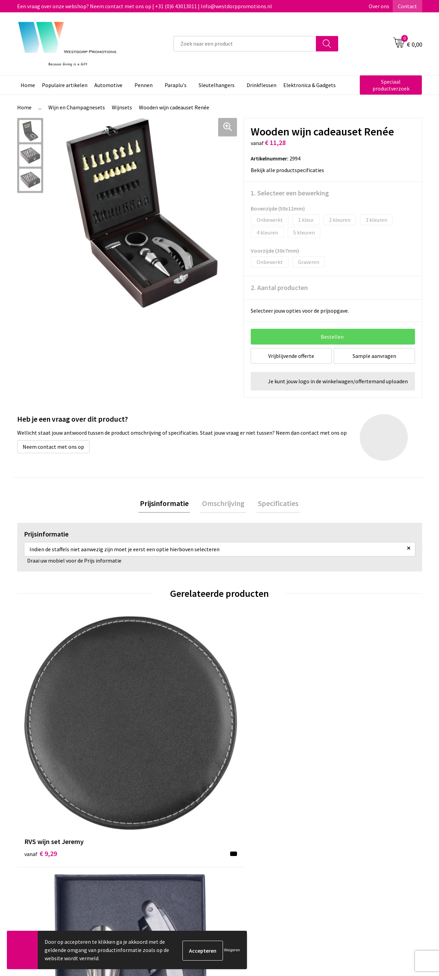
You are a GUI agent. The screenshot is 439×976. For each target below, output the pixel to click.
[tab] (167, 504)
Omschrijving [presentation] (223, 504)
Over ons (379, 6)
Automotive (108, 85)
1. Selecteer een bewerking (290, 193)
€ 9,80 (344, 739)
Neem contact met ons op (53, 446)
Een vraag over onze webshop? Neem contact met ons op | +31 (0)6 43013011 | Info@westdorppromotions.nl (144, 6)
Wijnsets (122, 107)
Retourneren (245, 851)
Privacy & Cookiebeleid (355, 851)
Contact (407, 6)
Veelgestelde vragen (154, 851)
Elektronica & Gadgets (309, 85)
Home (28, 85)
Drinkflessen (261, 85)
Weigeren (232, 949)
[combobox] (244, 43)
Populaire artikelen (64, 85)
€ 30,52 (245, 728)
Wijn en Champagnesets (76, 107)
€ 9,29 (40, 728)
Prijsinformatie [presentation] (167, 504)
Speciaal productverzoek (391, 85)
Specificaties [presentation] (275, 504)
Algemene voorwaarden (357, 840)
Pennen (143, 85)
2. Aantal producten (279, 287)
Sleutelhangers (217, 85)
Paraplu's (176, 85)
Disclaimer (341, 861)
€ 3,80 (142, 728)
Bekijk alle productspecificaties (289, 170)
